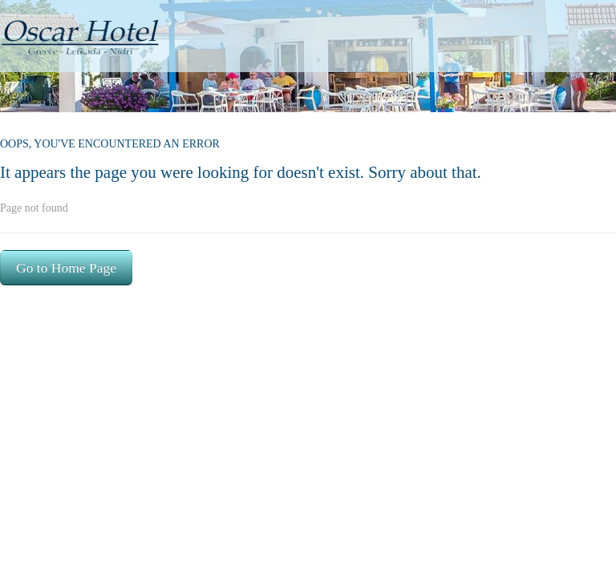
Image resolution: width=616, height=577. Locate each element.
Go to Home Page (66, 268)
